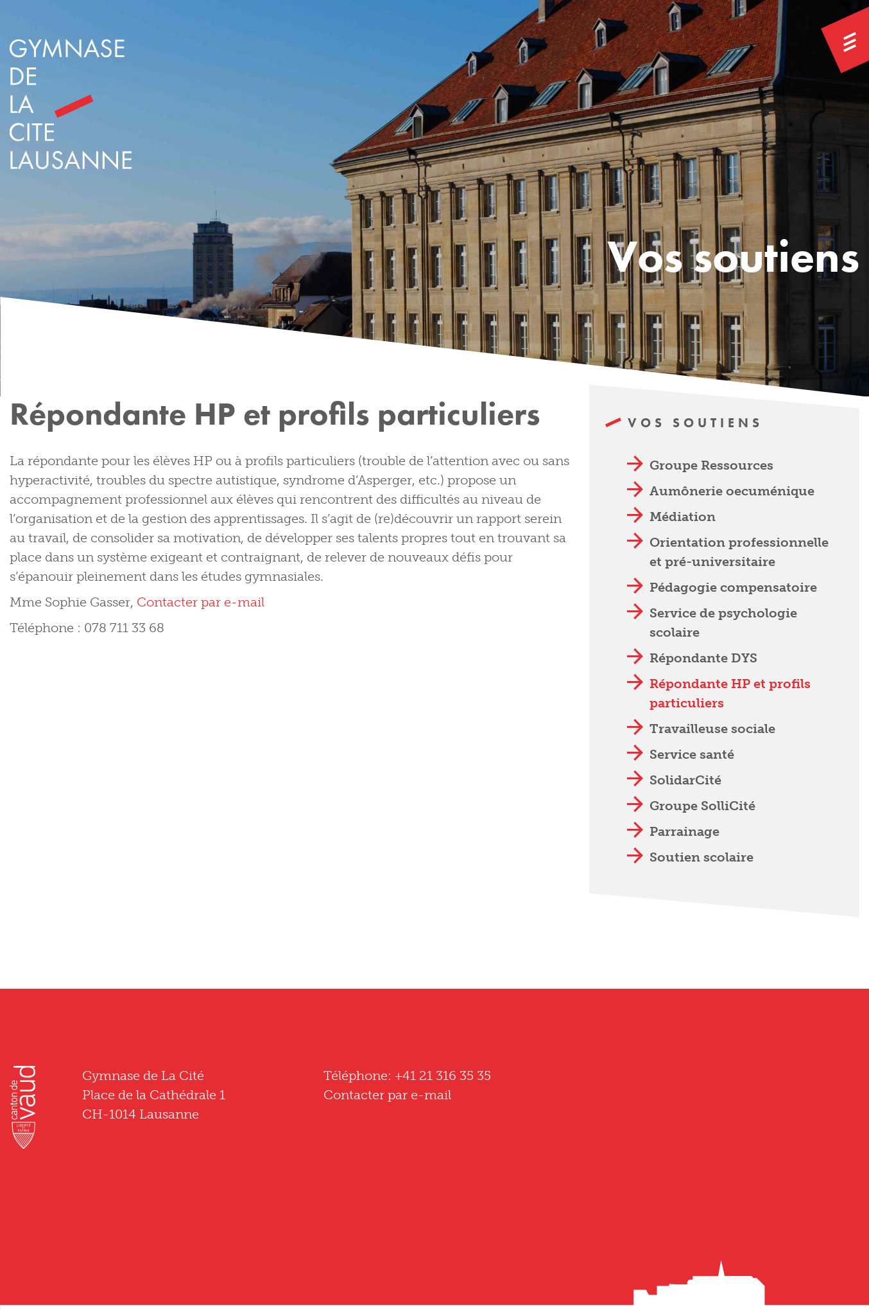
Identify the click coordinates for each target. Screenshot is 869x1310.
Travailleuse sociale (712, 728)
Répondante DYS (703, 658)
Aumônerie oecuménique (732, 491)
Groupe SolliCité (702, 805)
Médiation (683, 516)
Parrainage (684, 831)
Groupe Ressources (711, 465)
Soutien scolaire (701, 857)
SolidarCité (685, 780)
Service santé (692, 754)
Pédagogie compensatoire (733, 587)
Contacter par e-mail (200, 602)
